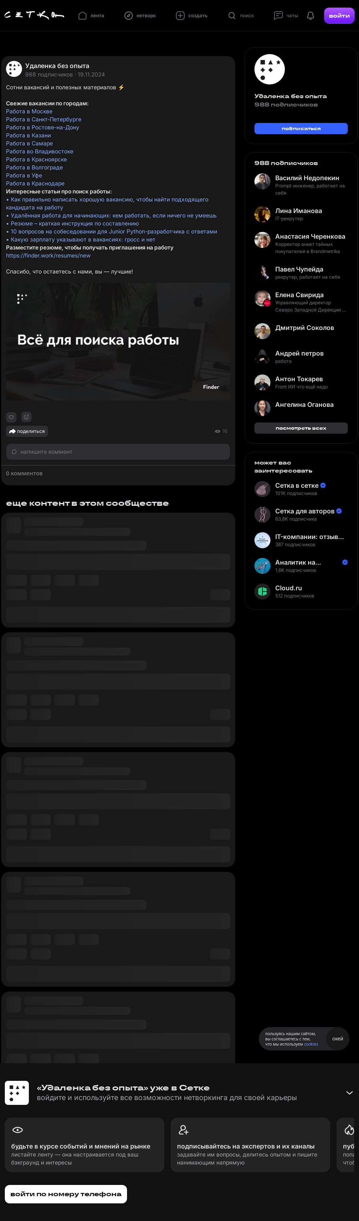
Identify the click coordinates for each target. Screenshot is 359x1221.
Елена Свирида (299, 295)
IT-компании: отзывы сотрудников (309, 537)
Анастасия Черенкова (310, 236)
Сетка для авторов (305, 511)
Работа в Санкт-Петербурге (43, 119)
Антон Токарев (299, 379)
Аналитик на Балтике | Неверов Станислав (304, 562)
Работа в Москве (29, 111)
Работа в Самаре (29, 143)
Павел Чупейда (299, 269)
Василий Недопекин (307, 178)
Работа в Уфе (24, 175)
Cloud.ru (288, 588)
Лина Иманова (298, 211)
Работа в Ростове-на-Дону (42, 127)
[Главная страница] (34, 15)
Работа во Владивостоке (39, 151)
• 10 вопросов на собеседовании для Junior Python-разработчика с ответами (111, 231)
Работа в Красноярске (36, 159)
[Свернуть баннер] (349, 1093)
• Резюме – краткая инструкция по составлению (72, 223)
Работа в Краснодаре (35, 183)
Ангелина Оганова (304, 404)
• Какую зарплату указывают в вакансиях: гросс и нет (80, 239)
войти (339, 16)
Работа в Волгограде (34, 167)
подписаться (301, 128)
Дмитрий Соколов (304, 328)
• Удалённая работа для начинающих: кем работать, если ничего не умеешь (111, 215)
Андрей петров (299, 353)
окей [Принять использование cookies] (337, 1038)
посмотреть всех (301, 427)
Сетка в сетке (297, 485)
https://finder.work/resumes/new (48, 255)
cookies (311, 1044)
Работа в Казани (28, 135)
